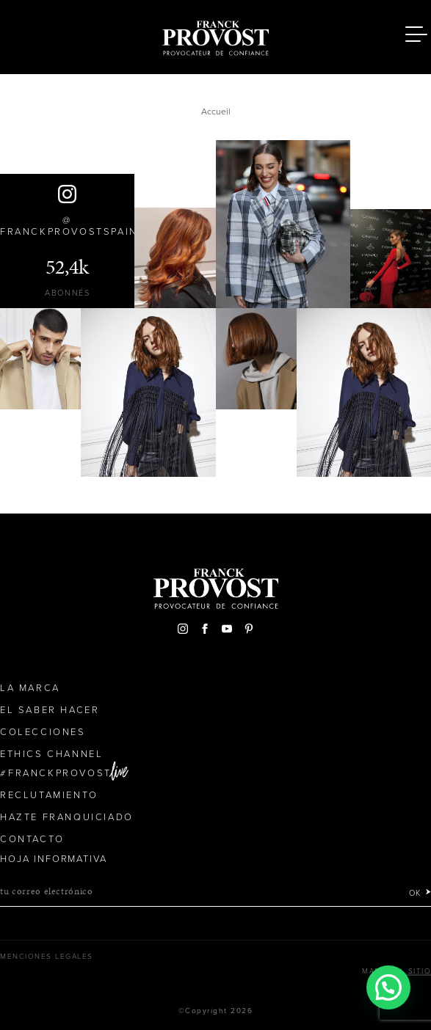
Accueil (216, 111)
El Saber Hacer (49, 710)
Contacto (32, 839)
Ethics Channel (51, 754)
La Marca (30, 688)
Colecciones (43, 732)
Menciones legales (46, 956)
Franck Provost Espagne (215, 35)
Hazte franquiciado (67, 817)
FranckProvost (60, 773)
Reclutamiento (49, 795)
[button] (388, 987)
